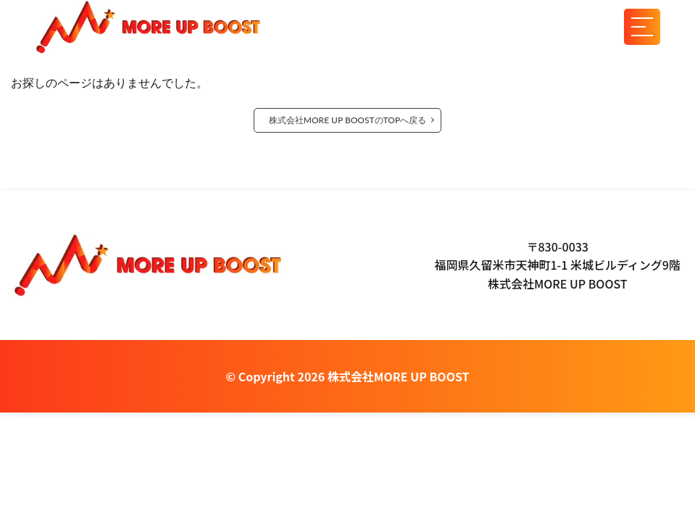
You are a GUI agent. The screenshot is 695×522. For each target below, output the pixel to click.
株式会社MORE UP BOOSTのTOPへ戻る (348, 120)
